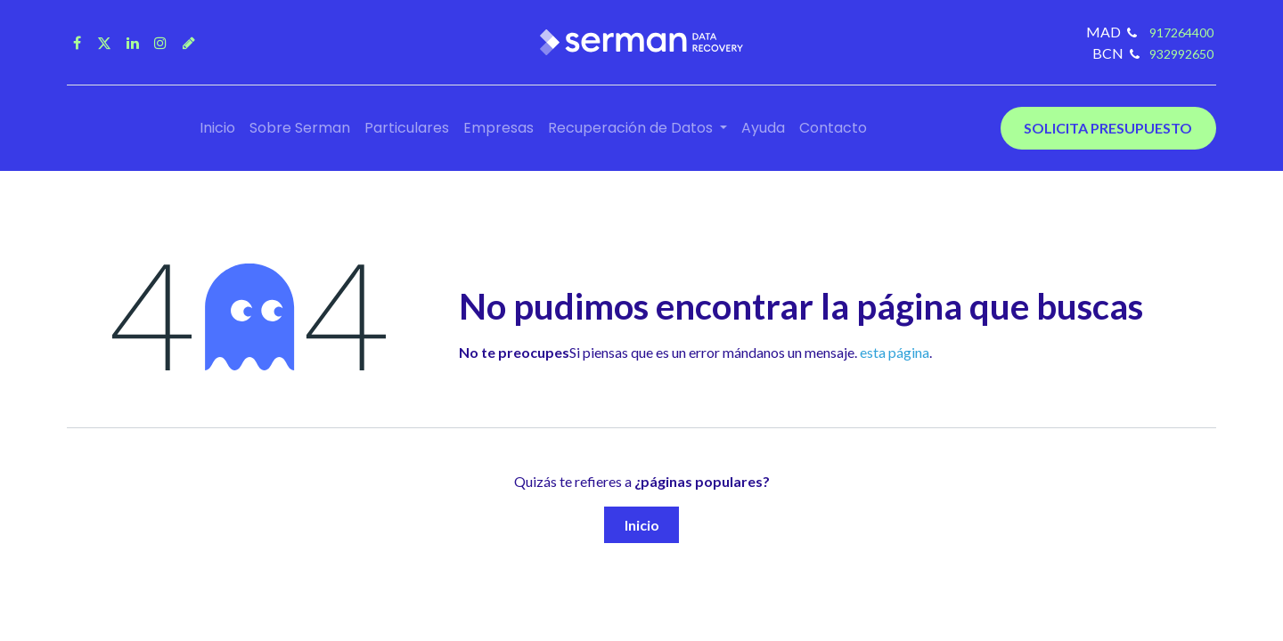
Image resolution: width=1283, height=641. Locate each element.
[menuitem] (217, 128)
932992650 (1181, 53)
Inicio (642, 524)
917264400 (1180, 32)
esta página (894, 352)
